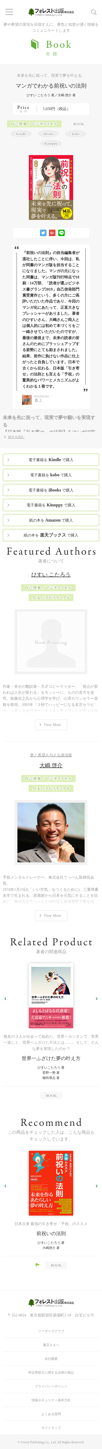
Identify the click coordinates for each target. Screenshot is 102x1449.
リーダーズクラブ (51, 1331)
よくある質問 (51, 1414)
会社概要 (51, 1359)
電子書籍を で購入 (51, 459)
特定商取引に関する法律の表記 (51, 1372)
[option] (51, 1031)
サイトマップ (51, 1428)
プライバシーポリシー (51, 1386)
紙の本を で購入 (51, 520)
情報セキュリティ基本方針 (51, 1400)
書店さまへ (51, 1345)
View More (52, 725)
